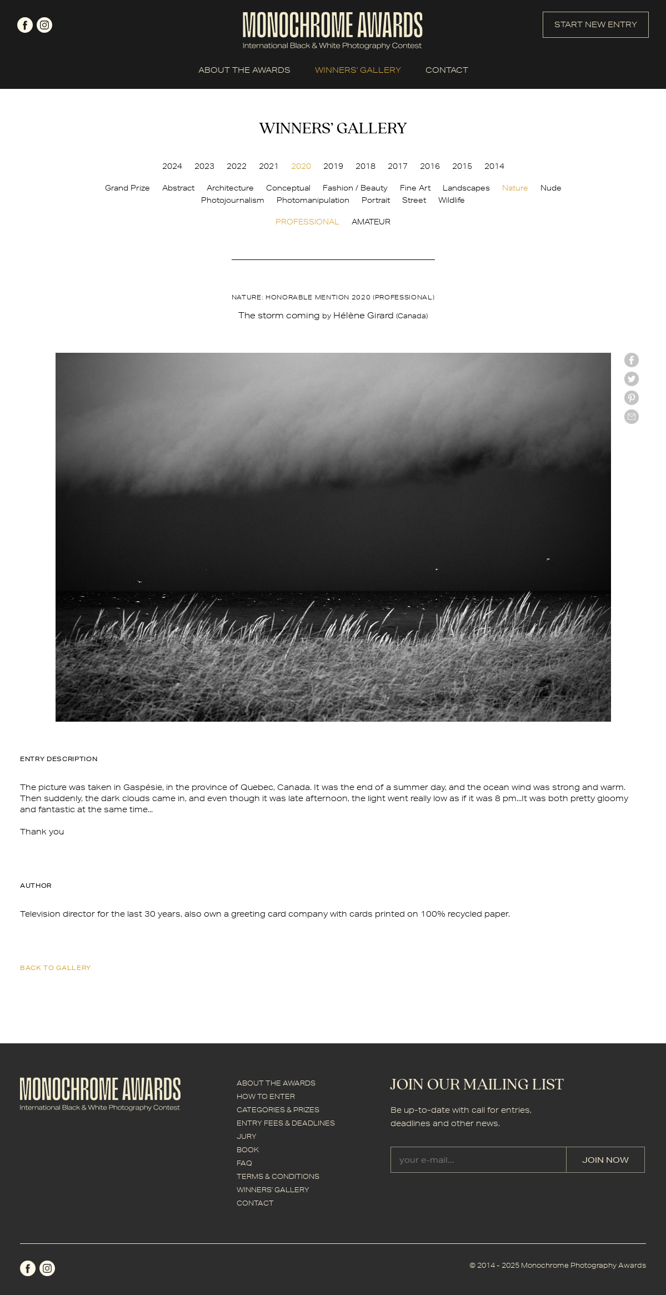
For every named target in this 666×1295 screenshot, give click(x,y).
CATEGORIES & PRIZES (278, 1109)
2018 (365, 166)
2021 (269, 166)
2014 (494, 166)
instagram (44, 25)
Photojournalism (232, 200)
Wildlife (451, 200)
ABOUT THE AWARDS (244, 70)
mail (631, 416)
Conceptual (288, 188)
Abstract (178, 188)
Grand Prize (127, 188)
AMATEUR (371, 222)
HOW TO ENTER (266, 1096)
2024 (172, 166)
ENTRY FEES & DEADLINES (286, 1123)
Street (414, 200)
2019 (333, 166)
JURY (247, 1136)
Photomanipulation (313, 200)
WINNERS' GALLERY (358, 70)
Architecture (230, 188)
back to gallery (55, 967)
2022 (237, 166)
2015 (462, 166)
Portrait (376, 200)
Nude (551, 188)
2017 (398, 166)
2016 (430, 166)
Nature (515, 188)
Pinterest (631, 398)
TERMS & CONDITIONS (278, 1176)
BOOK (248, 1149)
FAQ (244, 1163)
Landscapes (466, 188)
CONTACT (446, 70)
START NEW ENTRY (595, 24)
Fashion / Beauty (355, 188)
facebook (25, 25)
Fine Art (415, 188)
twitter (631, 379)
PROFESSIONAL (307, 222)
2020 (301, 166)
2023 (204, 166)
